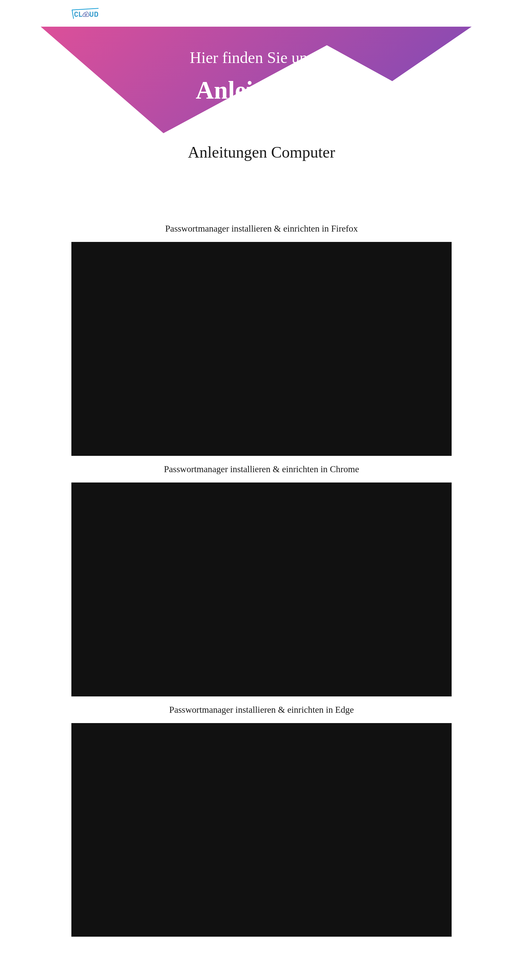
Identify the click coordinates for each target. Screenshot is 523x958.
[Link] (85, 13)
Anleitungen (261, 90)
